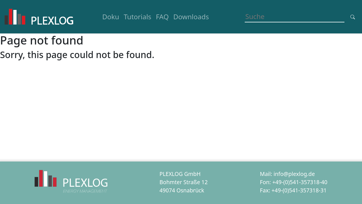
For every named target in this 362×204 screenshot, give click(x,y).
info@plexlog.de (294, 174)
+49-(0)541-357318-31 (299, 190)
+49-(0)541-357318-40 (299, 182)
